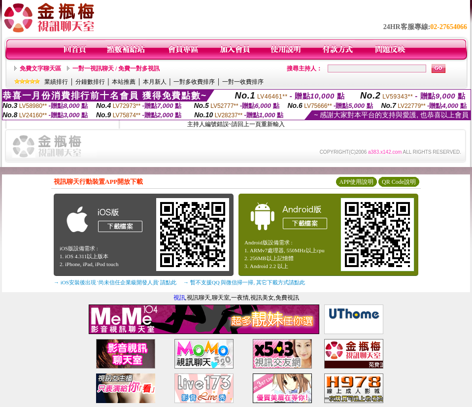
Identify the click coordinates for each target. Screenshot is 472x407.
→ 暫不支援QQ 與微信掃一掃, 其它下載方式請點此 (244, 282)
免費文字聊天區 (40, 68)
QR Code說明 (399, 181)
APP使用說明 (356, 181)
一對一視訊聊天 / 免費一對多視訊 (116, 68)
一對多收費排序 (194, 81)
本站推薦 (123, 81)
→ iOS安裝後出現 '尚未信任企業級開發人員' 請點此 (115, 282)
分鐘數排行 (90, 81)
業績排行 (56, 81)
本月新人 (155, 81)
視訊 (179, 297)
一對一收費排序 (243, 81)
